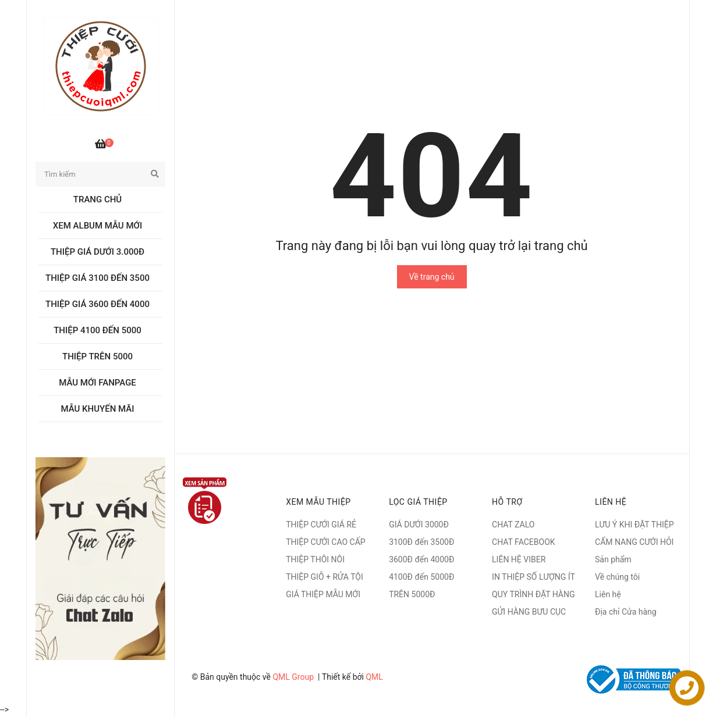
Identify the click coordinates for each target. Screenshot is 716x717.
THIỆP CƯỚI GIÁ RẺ (321, 524)
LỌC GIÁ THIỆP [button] (418, 501)
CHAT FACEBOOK (523, 542)
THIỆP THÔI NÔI (315, 559)
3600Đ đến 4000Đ (421, 559)
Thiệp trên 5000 (97, 356)
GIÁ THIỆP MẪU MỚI (323, 594)
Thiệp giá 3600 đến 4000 (97, 304)
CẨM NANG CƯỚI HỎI (634, 542)
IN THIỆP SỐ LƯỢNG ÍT (533, 577)
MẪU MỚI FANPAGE (97, 382)
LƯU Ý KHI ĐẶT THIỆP (634, 524)
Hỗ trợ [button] (507, 501)
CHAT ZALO (513, 524)
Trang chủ (97, 199)
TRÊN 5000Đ (412, 594)
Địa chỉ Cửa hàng (626, 611)
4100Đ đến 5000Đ (421, 577)
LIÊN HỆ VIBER (518, 559)
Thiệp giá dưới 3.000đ (97, 252)
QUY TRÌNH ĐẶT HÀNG (533, 594)
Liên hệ (608, 594)
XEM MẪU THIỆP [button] (318, 501)
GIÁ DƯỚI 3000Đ (419, 524)
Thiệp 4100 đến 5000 (97, 330)
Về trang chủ (432, 276)
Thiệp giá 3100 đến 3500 (97, 278)
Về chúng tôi (617, 577)
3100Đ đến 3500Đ (421, 542)
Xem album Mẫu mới (97, 225)
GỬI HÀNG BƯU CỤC (529, 611)
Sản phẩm (613, 559)
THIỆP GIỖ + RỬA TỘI (324, 577)
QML (374, 677)
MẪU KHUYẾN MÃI (97, 409)
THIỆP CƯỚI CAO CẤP (326, 542)
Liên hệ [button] (610, 501)
